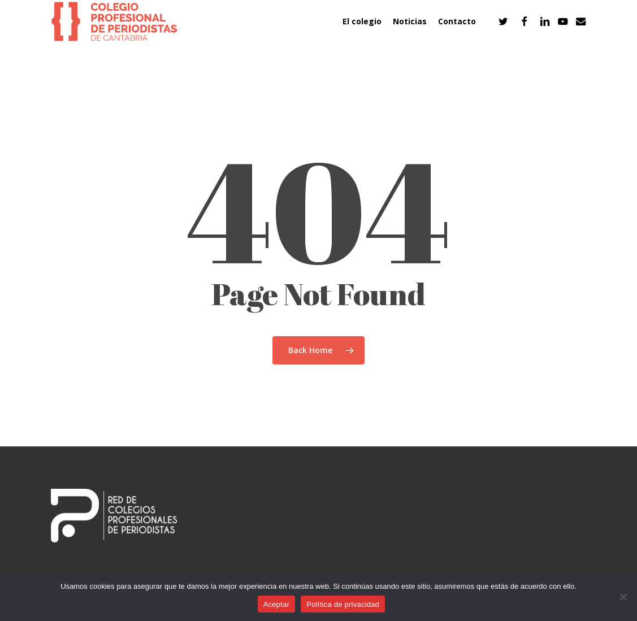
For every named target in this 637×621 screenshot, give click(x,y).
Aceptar (276, 604)
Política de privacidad (342, 604)
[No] (623, 596)
